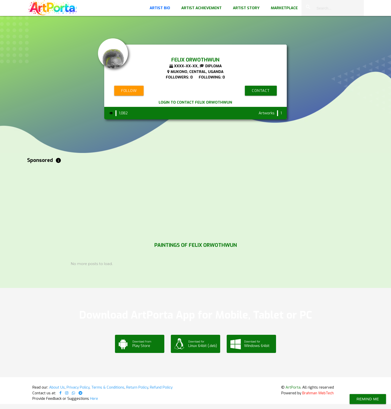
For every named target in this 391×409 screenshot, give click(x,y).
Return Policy (137, 387)
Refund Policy (161, 387)
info (58, 160)
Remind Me (368, 399)
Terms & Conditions (107, 387)
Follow (129, 90)
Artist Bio (160, 7)
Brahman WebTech (318, 393)
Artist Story (246, 7)
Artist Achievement (201, 7)
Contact (261, 90)
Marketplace (284, 7)
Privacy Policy (78, 387)
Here (94, 398)
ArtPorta (293, 387)
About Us (57, 387)
